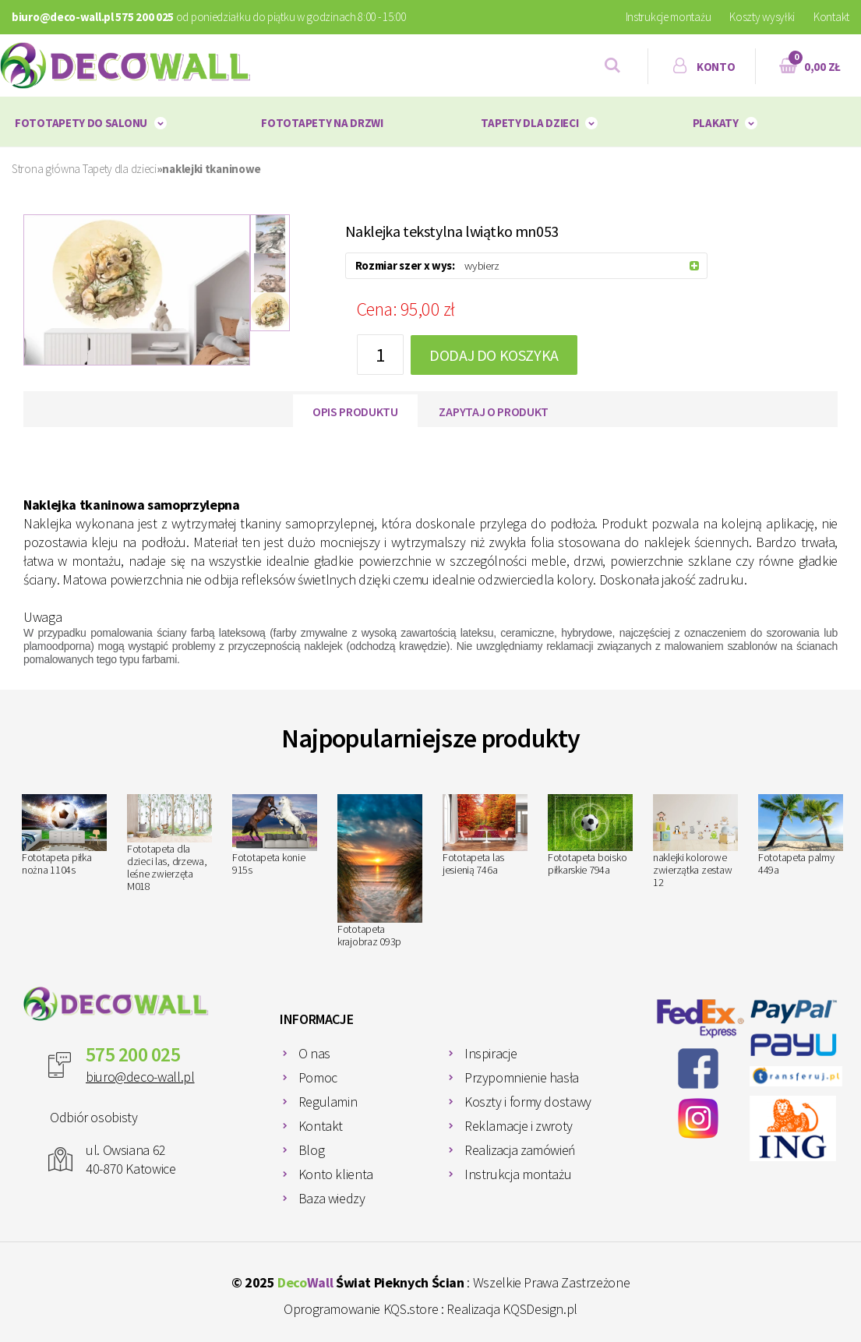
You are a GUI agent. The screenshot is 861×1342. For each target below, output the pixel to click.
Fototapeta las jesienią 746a (485, 835)
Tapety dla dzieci (529, 122)
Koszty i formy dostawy (527, 1102)
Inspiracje (490, 1053)
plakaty (716, 122)
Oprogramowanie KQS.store (361, 1309)
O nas (314, 1053)
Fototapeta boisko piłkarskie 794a (590, 835)
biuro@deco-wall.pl (140, 1077)
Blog (311, 1150)
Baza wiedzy (331, 1198)
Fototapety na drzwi (322, 122)
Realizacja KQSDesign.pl (511, 1309)
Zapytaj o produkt (494, 411)
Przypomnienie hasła (521, 1077)
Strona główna (46, 168)
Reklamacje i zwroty (518, 1126)
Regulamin (328, 1102)
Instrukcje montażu (668, 16)
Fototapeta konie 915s (274, 835)
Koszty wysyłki (762, 16)
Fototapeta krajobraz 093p (379, 871)
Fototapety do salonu (81, 122)
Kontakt (831, 16)
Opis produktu (355, 411)
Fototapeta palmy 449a (800, 835)
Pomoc (317, 1077)
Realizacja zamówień (520, 1150)
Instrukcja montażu (518, 1174)
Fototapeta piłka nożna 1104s (64, 835)
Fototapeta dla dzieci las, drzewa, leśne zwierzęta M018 (169, 843)
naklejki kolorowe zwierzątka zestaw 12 (695, 841)
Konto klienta (335, 1174)
